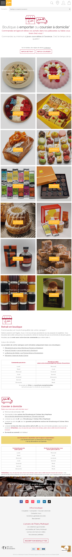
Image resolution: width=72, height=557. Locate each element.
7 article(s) (18, 149)
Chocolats (54, 181)
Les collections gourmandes (36, 527)
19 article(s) (18, 78)
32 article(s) (18, 185)
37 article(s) (18, 113)
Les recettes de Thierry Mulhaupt (36, 529)
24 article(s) (18, 294)
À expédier (25, 511)
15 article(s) (54, 149)
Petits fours (54, 144)
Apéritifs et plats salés (54, 108)
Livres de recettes (54, 290)
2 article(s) (54, 258)
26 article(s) (54, 76)
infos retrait (27, 51)
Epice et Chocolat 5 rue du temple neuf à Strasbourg (21, 350)
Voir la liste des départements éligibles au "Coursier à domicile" (24, 416)
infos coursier (44, 51)
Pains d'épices (54, 253)
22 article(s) (54, 185)
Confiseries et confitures (18, 290)
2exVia (47, 554)
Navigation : (4, 9)
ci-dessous (47, 47)
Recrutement (36, 518)
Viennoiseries (18, 217)
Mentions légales (33, 554)
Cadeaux (54, 217)
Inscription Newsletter (36, 541)
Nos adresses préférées (36, 534)
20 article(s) (54, 113)
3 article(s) (54, 294)
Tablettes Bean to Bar (18, 181)
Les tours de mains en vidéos (36, 532)
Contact (26, 554)
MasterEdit (55, 554)
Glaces (18, 108)
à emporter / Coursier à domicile (40, 511)
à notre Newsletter (36, 491)
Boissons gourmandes (18, 253)
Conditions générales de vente (36, 516)
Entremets (54, 72)
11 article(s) (18, 222)
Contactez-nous (36, 513)
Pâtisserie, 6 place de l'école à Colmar (16, 355)
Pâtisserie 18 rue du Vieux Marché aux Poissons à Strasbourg (24, 348)
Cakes (18, 144)
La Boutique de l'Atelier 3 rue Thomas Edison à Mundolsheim (24, 353)
